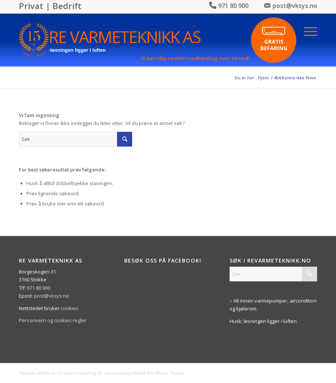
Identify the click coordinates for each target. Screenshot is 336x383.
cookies (70, 308)
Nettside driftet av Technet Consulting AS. (61, 373)
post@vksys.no (51, 295)
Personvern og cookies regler (52, 320)
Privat (31, 6)
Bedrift (67, 6)
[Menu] (310, 31)
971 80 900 (38, 287)
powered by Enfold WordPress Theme (145, 373)
